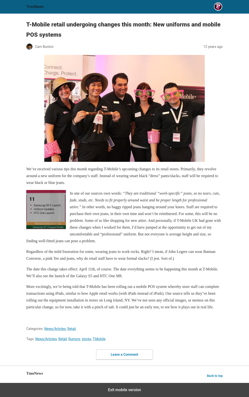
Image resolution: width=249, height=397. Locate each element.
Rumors (74, 339)
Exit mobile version (124, 390)
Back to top (215, 376)
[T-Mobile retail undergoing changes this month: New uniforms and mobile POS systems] (124, 108)
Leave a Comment (124, 354)
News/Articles (55, 329)
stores (86, 339)
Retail (71, 329)
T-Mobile (99, 339)
